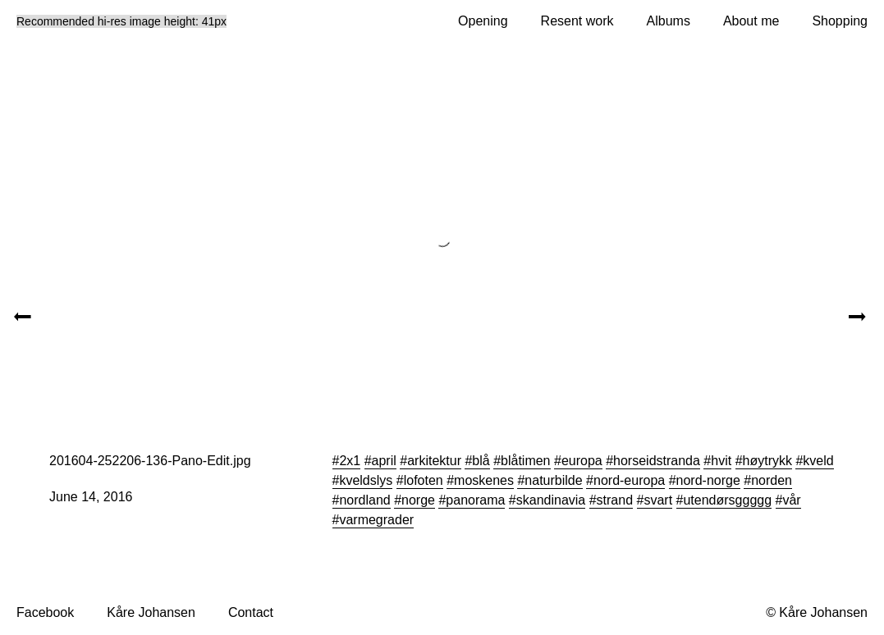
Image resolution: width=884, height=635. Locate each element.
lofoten (423, 480)
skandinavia (551, 500)
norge (418, 500)
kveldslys (365, 480)
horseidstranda (656, 461)
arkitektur (434, 461)
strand (615, 500)
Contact (250, 612)
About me (751, 21)
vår (791, 500)
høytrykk (767, 461)
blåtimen (525, 461)
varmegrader (376, 520)
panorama (475, 500)
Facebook (45, 612)
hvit (721, 461)
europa (581, 461)
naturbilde (553, 480)
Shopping (840, 21)
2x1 (349, 461)
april (384, 461)
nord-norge (708, 480)
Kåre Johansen (151, 612)
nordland (364, 500)
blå (480, 461)
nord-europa (629, 480)
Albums (668, 21)
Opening (483, 21)
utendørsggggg (727, 500)
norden (771, 480)
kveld (818, 461)
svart (658, 500)
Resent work (577, 21)
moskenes (484, 480)
